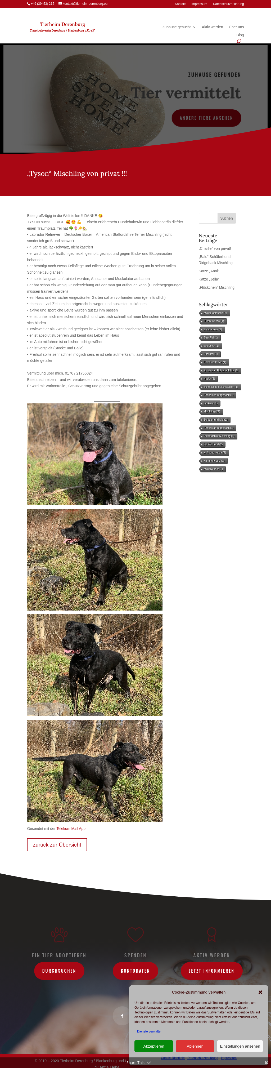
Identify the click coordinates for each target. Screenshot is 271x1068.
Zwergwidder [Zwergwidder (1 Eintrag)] (213, 469)
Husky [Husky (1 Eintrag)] (209, 378)
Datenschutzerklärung (228, 4)
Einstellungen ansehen (240, 1046)
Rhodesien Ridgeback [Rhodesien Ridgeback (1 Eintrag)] (219, 395)
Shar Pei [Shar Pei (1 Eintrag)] (211, 337)
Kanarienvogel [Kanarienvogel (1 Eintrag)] (214, 460)
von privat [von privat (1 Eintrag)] (211, 345)
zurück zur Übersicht (57, 845)
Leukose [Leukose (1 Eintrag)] (211, 403)
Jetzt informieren (211, 971)
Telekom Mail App (70, 828)
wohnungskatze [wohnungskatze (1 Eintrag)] (215, 452)
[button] (260, 992)
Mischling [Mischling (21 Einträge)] (212, 411)
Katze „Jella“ (209, 279)
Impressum (199, 4)
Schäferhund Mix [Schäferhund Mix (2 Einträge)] (216, 419)
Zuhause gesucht (176, 27)
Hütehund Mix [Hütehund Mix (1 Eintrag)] (214, 321)
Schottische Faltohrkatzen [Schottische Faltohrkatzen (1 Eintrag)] (221, 386)
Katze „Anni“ (209, 271)
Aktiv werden (212, 27)
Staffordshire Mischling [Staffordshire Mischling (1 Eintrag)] (219, 436)
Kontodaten (135, 971)
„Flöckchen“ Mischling (216, 287)
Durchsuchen (59, 971)
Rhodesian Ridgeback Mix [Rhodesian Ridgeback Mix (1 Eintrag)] (221, 370)
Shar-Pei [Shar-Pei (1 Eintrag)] (211, 354)
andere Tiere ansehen (206, 118)
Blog (240, 35)
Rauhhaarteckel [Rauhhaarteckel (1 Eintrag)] (215, 362)
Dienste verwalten (149, 1031)
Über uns (236, 27)
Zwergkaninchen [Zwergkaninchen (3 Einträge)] (215, 313)
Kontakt (180, 4)
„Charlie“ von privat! (215, 248)
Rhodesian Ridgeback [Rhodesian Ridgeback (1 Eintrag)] (219, 427)
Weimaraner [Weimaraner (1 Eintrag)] (213, 329)
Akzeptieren (153, 1046)
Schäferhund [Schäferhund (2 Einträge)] (213, 444)
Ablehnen (195, 1046)
